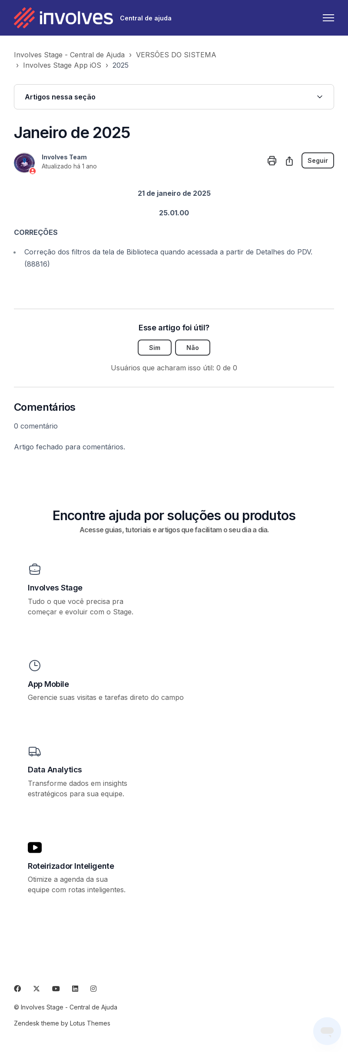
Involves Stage (55, 587)
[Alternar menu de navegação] (328, 17)
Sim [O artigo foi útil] (154, 347)
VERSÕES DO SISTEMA (176, 54)
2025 (121, 65)
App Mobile (48, 684)
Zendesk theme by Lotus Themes (62, 1023)
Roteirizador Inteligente (71, 866)
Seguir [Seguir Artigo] (318, 160)
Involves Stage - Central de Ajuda (69, 54)
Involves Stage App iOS (62, 65)
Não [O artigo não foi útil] (192, 347)
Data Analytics (55, 769)
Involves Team (64, 157)
